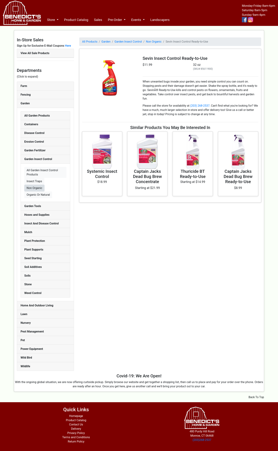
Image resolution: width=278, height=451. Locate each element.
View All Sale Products (35, 53)
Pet (23, 340)
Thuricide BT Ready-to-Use (193, 174)
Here (68, 45)
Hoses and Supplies (36, 214)
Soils (27, 275)
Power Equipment (32, 349)
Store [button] (51, 20)
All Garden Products (37, 115)
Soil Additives (33, 267)
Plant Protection (34, 241)
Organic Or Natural (38, 194)
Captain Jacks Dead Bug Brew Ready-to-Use (238, 176)
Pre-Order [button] (115, 20)
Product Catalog (76, 20)
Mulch (28, 232)
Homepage (76, 416)
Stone (28, 284)
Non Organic (34, 188)
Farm (24, 86)
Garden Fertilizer (35, 150)
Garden (25, 103)
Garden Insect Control (38, 159)
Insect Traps (34, 181)
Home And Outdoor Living (37, 305)
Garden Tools (32, 206)
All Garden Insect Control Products (42, 172)
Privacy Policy (76, 433)
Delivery (76, 428)
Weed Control (32, 293)
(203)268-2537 (202, 440)
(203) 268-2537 (200, 105)
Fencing (26, 94)
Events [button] (136, 20)
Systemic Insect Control (102, 174)
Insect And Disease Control (41, 223)
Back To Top (256, 397)
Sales (98, 20)
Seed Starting (33, 258)
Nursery (26, 322)
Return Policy (76, 441)
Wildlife (25, 366)
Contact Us (76, 424)
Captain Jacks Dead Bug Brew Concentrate (147, 176)
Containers (31, 124)
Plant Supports (33, 249)
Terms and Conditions (76, 437)
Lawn (24, 314)
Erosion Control (34, 141)
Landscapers (160, 20)
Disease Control (34, 133)
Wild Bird (26, 357)
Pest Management (32, 331)
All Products (89, 41)
